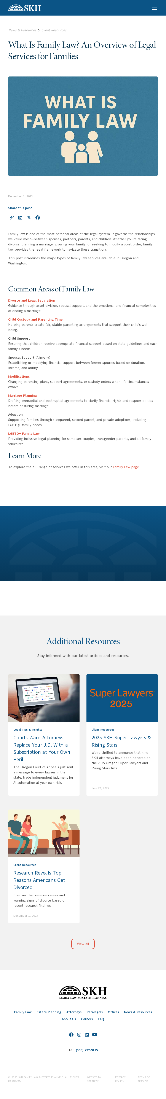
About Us (69, 1019)
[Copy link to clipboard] (11, 217)
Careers (87, 1019)
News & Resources (138, 1012)
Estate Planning (49, 1012)
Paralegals (95, 1012)
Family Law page (126, 467)
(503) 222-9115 (87, 1050)
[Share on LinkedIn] (20, 217)
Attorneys (73, 1012)
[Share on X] (29, 217)
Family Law (23, 1012)
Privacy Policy (120, 1079)
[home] (24, 7)
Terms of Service (144, 1079)
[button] (153, 8)
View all (83, 944)
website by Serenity (94, 1079)
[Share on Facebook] (37, 217)
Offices (113, 1012)
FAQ (101, 1019)
